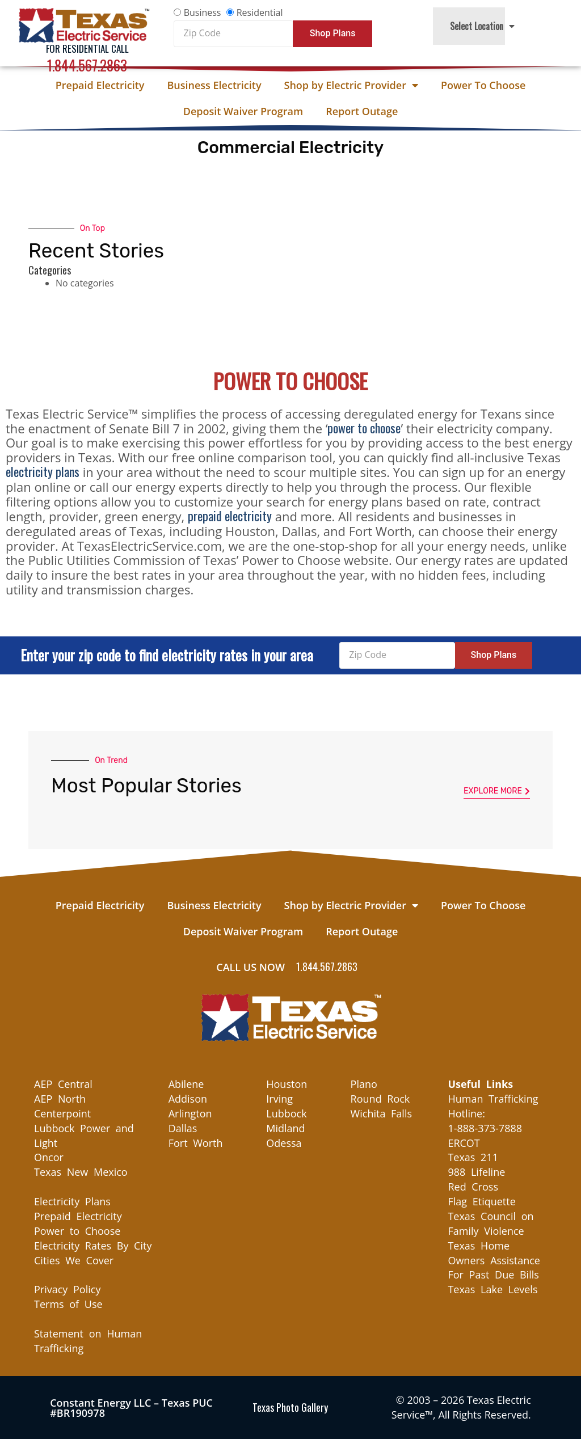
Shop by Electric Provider (351, 85)
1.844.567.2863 (87, 64)
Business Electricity (214, 85)
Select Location (482, 26)
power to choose (364, 428)
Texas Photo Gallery (290, 1407)
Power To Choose (483, 85)
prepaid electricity (230, 516)
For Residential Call (87, 48)
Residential (260, 12)
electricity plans (42, 471)
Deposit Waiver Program (243, 111)
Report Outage (362, 111)
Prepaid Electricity (100, 85)
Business (202, 12)
